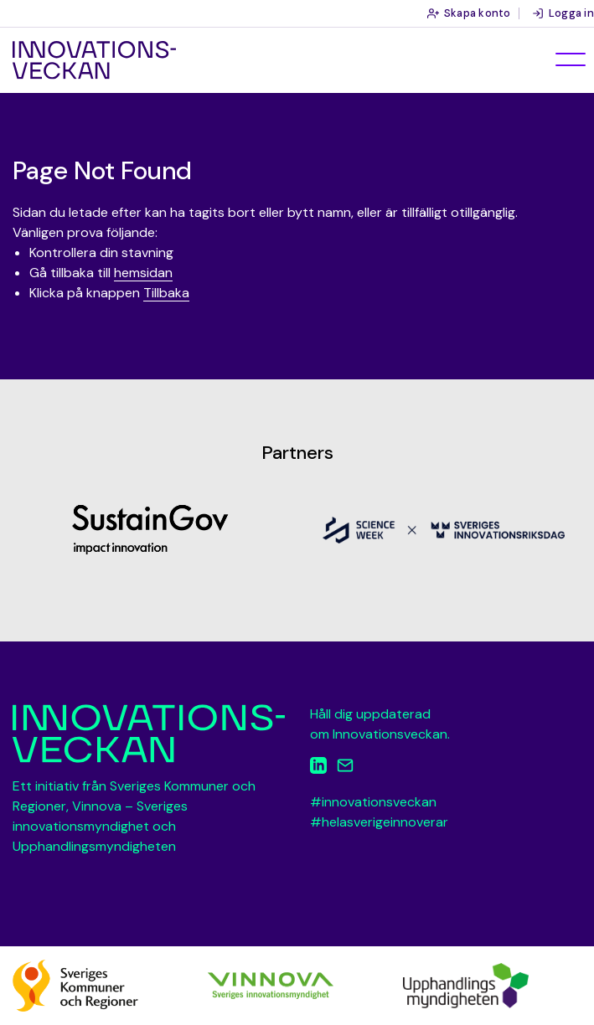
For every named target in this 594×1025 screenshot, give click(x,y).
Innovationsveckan (94, 60)
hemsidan (143, 272)
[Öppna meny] (570, 59)
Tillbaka (166, 292)
